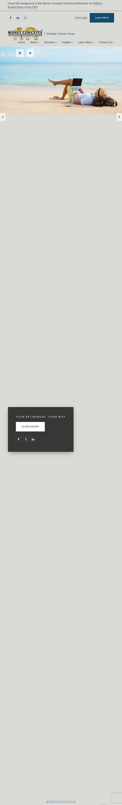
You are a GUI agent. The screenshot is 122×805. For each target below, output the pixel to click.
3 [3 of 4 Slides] (65, 802)
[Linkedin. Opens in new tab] (18, 17)
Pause (20, 53)
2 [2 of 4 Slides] (57, 802)
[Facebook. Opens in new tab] (10, 17)
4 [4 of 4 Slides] (72, 802)
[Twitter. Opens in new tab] (25, 17)
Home (21, 42)
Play (30, 53)
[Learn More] (102, 18)
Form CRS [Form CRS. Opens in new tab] (31, 7)
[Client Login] (80, 18)
